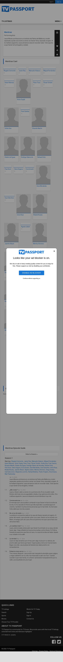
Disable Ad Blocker (31, 273)
